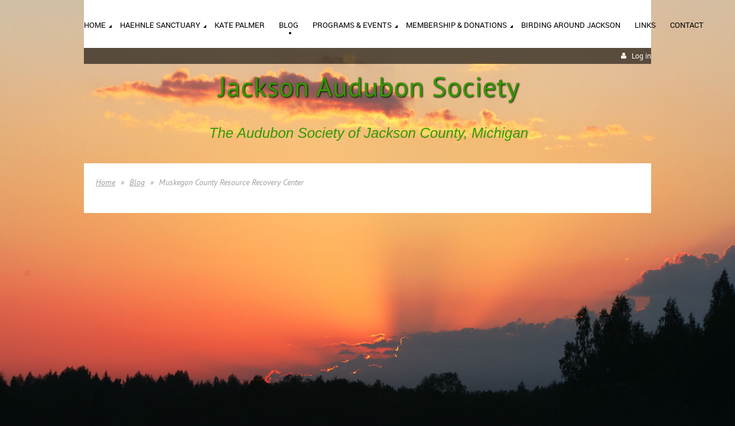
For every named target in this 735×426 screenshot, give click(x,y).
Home (105, 182)
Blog (137, 182)
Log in (641, 56)
